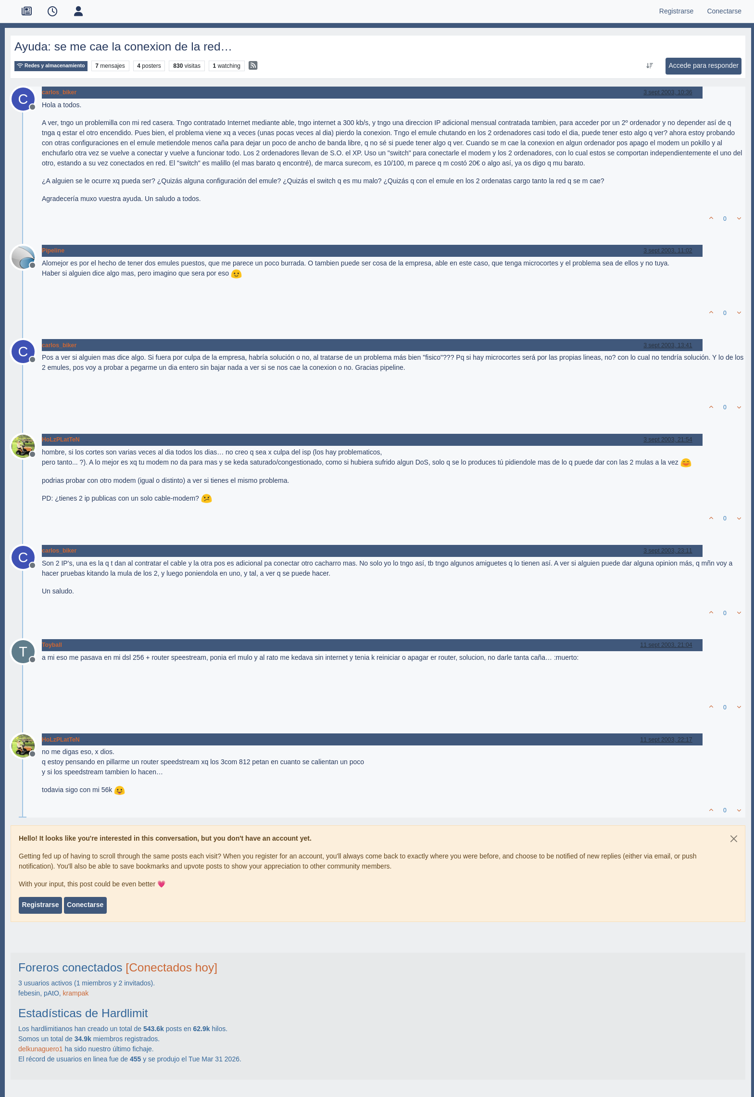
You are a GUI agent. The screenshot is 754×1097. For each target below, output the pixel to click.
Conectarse (85, 904)
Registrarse (40, 904)
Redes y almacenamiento (51, 66)
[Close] (734, 839)
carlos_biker (59, 92)
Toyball (52, 645)
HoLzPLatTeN (61, 439)
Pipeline (53, 250)
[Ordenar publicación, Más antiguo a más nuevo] (650, 66)
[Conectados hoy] (171, 967)
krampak (76, 993)
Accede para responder (703, 65)
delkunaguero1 (40, 1049)
